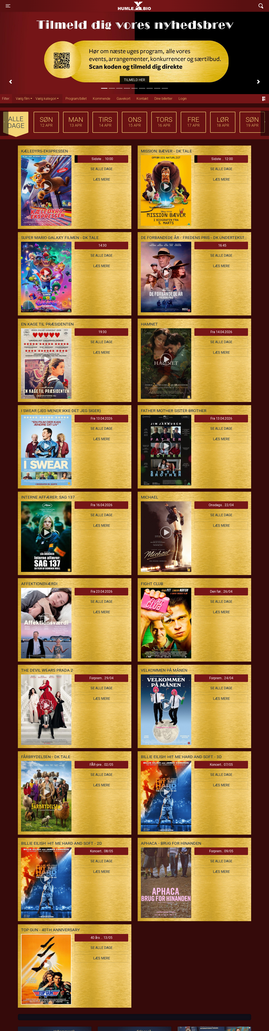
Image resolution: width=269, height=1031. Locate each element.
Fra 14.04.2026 (221, 332)
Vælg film (23, 99)
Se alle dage (101, 169)
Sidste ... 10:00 (94, 159)
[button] (10, 81)
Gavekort (123, 99)
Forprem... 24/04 (221, 678)
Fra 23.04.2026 (101, 592)
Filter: (6, 99)
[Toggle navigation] (8, 6)
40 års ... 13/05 (101, 938)
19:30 (102, 332)
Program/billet (76, 99)
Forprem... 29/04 (101, 678)
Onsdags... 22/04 (221, 505)
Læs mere (101, 179)
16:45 (222, 245)
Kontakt (142, 99)
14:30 (102, 245)
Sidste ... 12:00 (213, 159)
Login (183, 99)
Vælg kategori (46, 99)
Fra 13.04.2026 (101, 418)
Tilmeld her (134, 80)
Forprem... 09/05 (221, 851)
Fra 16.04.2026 (101, 505)
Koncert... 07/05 (221, 765)
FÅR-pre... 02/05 (101, 765)
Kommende (101, 99)
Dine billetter (163, 99)
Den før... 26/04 (221, 592)
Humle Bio (114, 5)
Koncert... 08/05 (101, 851)
